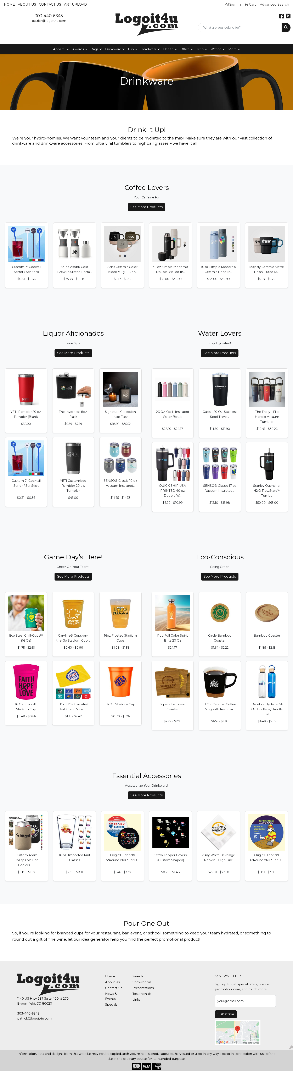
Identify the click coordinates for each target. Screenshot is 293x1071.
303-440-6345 (49, 15)
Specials (111, 1004)
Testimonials (142, 994)
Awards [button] (78, 49)
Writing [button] (215, 49)
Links (136, 999)
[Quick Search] (240, 27)
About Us (27, 4)
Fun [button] (131, 49)
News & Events (111, 996)
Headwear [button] (148, 49)
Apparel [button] (59, 49)
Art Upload (75, 4)
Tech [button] (200, 49)
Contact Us (50, 4)
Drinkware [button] (113, 49)
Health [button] (168, 49)
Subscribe (226, 1014)
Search (138, 976)
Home (9, 4)
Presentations (143, 988)
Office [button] (185, 49)
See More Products (146, 207)
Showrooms (142, 982)
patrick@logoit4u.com (49, 21)
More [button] (232, 49)
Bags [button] (94, 49)
